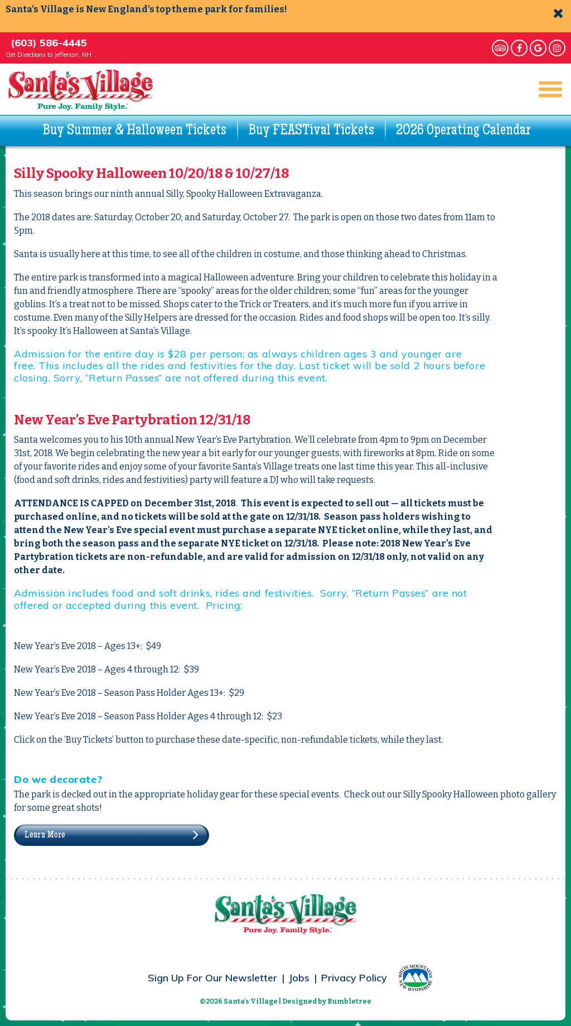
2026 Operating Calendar (463, 131)
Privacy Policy (354, 977)
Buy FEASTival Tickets (311, 131)
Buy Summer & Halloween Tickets (134, 131)
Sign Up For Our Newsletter (212, 977)
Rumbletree (349, 1001)
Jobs (299, 977)
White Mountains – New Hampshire (415, 978)
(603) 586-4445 (49, 42)
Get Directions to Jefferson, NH (48, 55)
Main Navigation (545, 89)
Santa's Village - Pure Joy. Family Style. (80, 89)
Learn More (45, 835)
